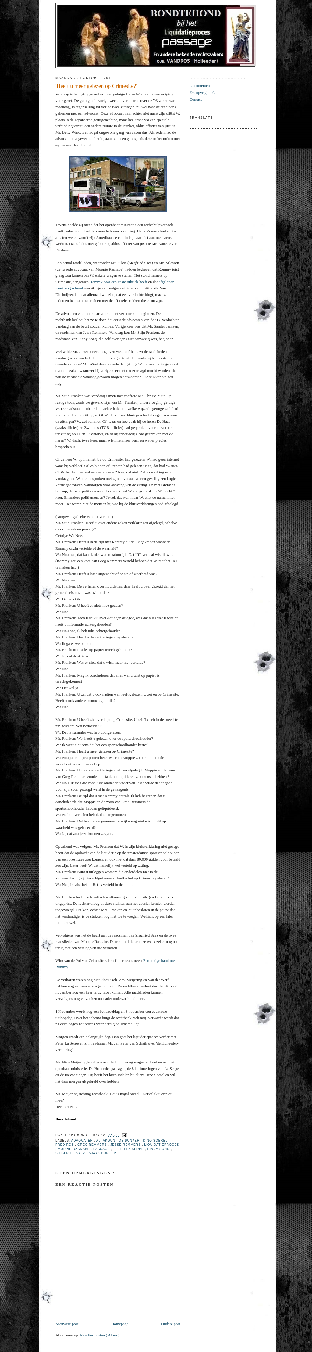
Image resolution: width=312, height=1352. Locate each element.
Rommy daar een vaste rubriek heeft (118, 281)
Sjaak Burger (102, 1153)
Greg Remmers (92, 1144)
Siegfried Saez (71, 1153)
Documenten (200, 85)
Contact (196, 99)
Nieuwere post (66, 1323)
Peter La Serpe (129, 1149)
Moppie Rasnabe (74, 1149)
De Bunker (130, 1140)
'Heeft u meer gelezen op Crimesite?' (96, 86)
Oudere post (170, 1323)
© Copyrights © (202, 92)
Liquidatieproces (161, 1144)
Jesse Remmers (126, 1144)
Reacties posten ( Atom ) (99, 1335)
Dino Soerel (156, 1140)
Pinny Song (159, 1149)
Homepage (119, 1323)
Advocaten (82, 1140)
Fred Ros (65, 1144)
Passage (102, 1149)
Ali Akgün (106, 1140)
